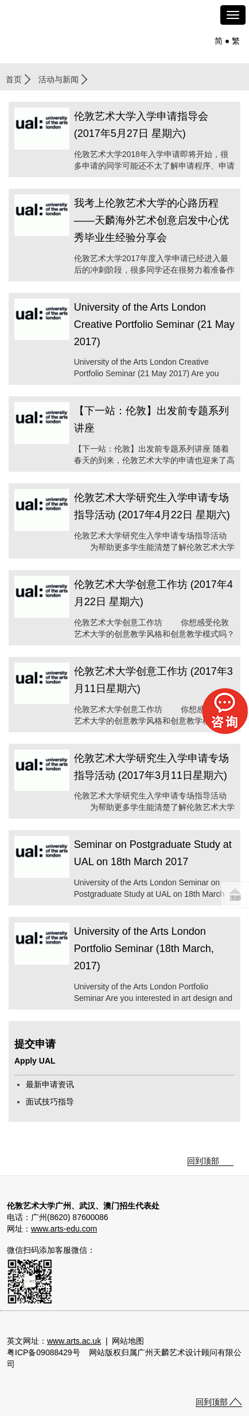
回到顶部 (203, 1160)
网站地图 (128, 1340)
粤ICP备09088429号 (43, 1352)
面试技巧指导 (50, 1101)
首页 (14, 79)
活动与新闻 (58, 79)
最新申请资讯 (50, 1084)
